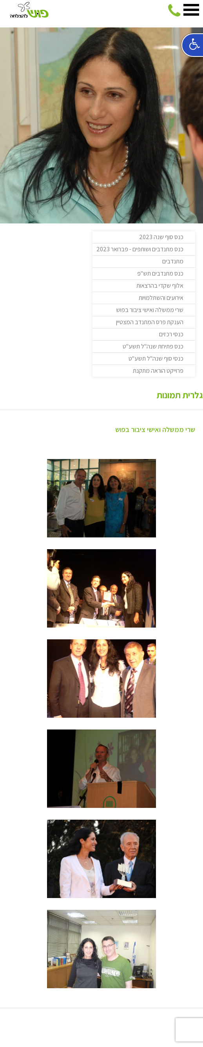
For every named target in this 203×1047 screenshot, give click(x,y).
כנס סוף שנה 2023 (161, 237)
